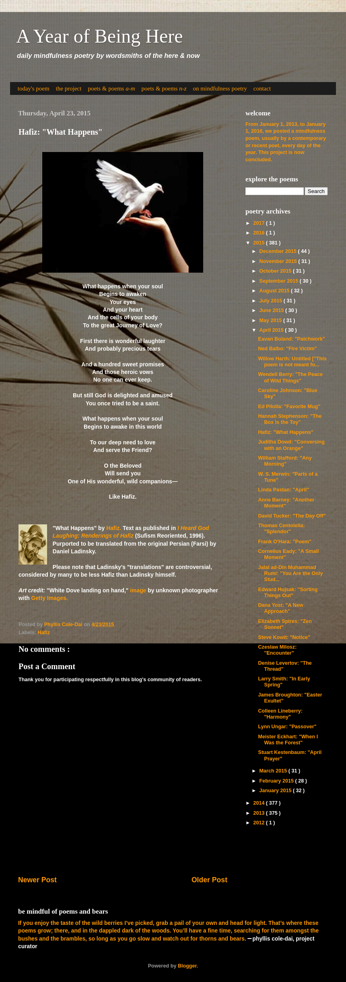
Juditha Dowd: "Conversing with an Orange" (291, 445)
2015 (259, 243)
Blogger (187, 966)
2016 (259, 233)
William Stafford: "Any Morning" (284, 461)
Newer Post (37, 880)
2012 (259, 823)
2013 (259, 813)
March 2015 (274, 771)
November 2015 (279, 261)
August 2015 (275, 291)
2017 (259, 223)
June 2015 (272, 310)
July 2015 (272, 301)
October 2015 (276, 271)
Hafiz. (113, 528)
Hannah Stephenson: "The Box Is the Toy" (289, 419)
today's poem (33, 88)
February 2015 (277, 781)
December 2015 (279, 251)
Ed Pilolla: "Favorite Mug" (289, 406)
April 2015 (272, 330)
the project (69, 88)
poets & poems (111, 88)
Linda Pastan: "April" (283, 490)
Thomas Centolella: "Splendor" (281, 528)
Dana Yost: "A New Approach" (280, 608)
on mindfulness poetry (220, 88)
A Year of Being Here (99, 36)
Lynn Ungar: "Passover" (287, 726)
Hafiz (44, 632)
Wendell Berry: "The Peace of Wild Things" (290, 377)
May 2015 (272, 320)
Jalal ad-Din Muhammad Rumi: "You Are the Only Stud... (290, 573)
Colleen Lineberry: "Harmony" (280, 714)
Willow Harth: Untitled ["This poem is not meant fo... (292, 362)
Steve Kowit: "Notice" (284, 637)
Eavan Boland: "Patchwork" (291, 339)
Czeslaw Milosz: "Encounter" (277, 650)
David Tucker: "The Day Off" (291, 516)
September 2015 (280, 281)
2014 (259, 803)
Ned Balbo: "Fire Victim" (287, 348)
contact (262, 88)
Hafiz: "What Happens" (285, 432)
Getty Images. (49, 598)
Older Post (209, 880)
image (138, 590)
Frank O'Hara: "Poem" (284, 541)
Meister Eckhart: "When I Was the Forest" (288, 740)
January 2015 (276, 790)
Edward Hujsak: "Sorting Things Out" (287, 592)
